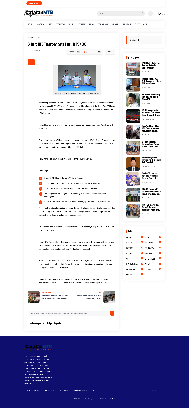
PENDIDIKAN (103, 24)
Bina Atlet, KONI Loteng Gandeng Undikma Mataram (63, 178)
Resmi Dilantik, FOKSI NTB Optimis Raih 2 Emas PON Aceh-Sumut (151, 81)
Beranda (31, 38)
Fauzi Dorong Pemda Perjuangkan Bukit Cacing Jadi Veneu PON (151, 160)
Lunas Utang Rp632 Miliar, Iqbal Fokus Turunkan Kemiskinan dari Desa (70, 188)
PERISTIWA (60, 24)
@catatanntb (134, 40)
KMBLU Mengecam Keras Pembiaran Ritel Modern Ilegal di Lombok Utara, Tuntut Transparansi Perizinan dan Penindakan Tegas (151, 112)
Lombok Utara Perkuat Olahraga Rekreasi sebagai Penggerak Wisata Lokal (72, 183)
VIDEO (134, 274)
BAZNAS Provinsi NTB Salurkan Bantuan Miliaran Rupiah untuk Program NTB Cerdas (151, 191)
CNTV (137, 24)
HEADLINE (134, 269)
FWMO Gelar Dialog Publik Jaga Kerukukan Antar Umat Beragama (151, 65)
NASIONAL (40, 24)
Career (93, 390)
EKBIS (91, 24)
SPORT (115, 24)
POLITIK (82, 24)
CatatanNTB (83, 399)
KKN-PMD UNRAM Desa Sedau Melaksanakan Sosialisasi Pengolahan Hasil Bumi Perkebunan (150, 207)
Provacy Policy (49, 390)
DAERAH (134, 248)
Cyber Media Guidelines (80, 390)
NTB (50, 24)
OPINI (145, 24)
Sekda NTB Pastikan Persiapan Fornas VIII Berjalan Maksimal (150, 175)
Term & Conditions (63, 390)
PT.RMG (112, 399)
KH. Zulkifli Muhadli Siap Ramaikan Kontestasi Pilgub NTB (151, 96)
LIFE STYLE (126, 24)
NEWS (134, 237)
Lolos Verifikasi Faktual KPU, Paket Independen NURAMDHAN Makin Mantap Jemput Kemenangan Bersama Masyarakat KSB (150, 128)
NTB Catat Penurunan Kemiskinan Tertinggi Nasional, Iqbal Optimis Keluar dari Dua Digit (77, 202)
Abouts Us (27, 390)
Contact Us (37, 390)
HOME (30, 24)
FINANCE (153, 269)
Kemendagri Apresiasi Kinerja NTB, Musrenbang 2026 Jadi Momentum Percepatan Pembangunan (75, 195)
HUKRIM (72, 24)
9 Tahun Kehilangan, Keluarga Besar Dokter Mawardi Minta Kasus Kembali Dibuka (150, 144)
